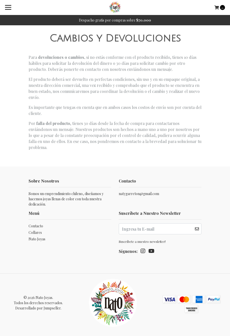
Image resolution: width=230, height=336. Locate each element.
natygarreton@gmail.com (139, 193)
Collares (35, 232)
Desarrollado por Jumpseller (38, 308)
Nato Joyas (37, 239)
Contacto (36, 226)
